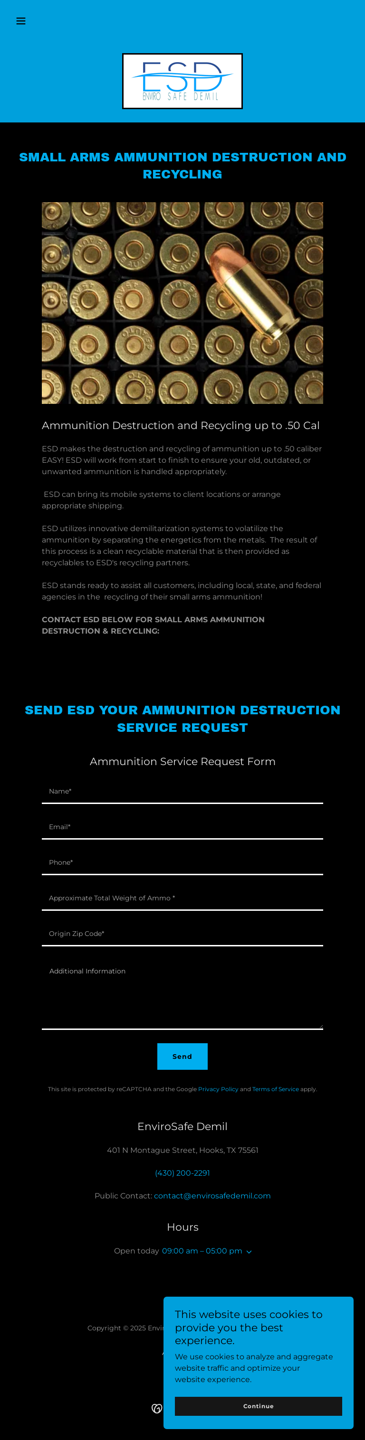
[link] (182, 81)
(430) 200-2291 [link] (182, 1173)
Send (182, 1056)
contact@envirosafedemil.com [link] (212, 1195)
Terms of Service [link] (275, 1089)
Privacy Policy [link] (218, 1089)
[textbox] (182, 792)
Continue (258, 1406)
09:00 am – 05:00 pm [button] (202, 1250)
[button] (20, 20)
